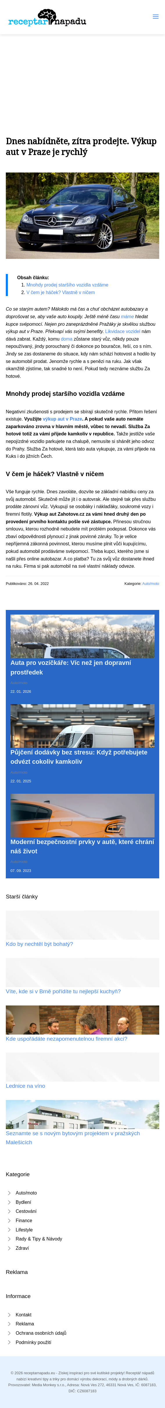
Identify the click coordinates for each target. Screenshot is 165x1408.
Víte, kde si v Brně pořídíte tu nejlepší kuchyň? (63, 991)
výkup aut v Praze (62, 418)
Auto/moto (150, 583)
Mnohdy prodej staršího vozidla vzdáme (67, 284)
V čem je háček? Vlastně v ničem (60, 292)
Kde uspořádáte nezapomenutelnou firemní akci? (66, 1039)
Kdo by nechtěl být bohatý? (39, 944)
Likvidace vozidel (122, 331)
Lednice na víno (25, 1086)
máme (127, 316)
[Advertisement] (82, 78)
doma (66, 339)
